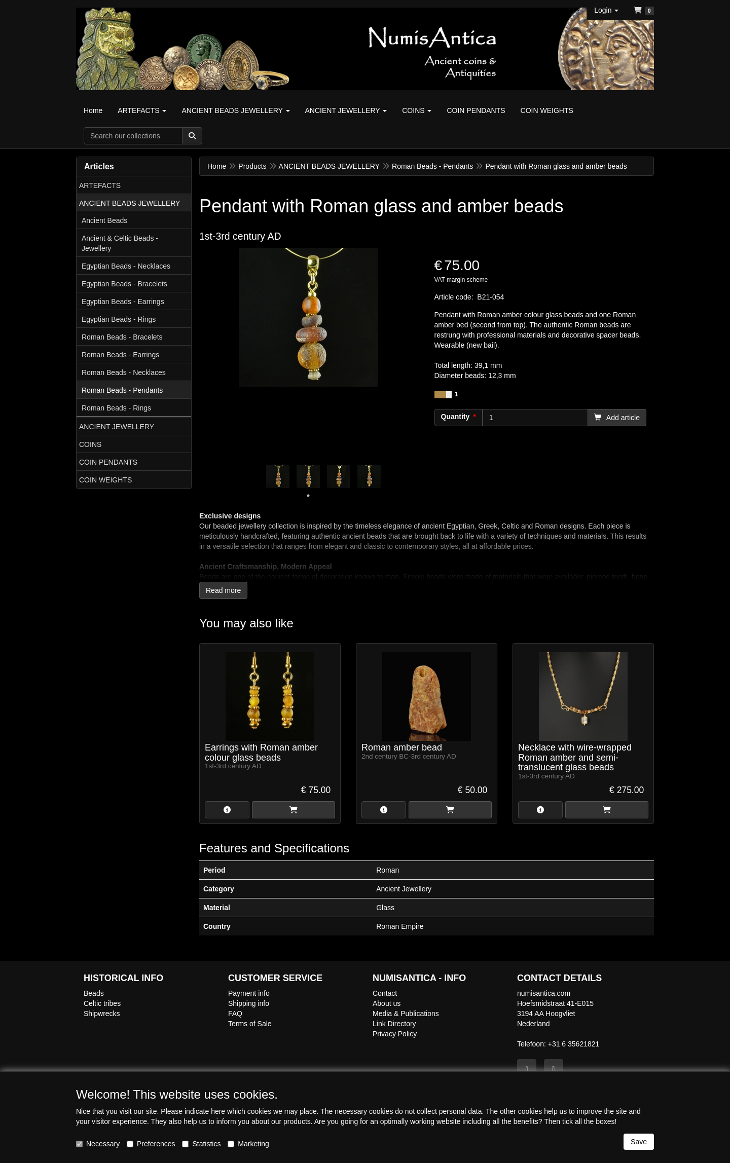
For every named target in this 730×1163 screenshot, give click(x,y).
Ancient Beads (104, 220)
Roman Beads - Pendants (122, 390)
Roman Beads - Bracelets (122, 337)
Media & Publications (406, 1013)
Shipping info (248, 1003)
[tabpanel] (277, 476)
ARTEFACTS (100, 185)
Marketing (248, 1144)
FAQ (235, 1013)
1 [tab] (308, 496)
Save (639, 1142)
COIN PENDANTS (108, 462)
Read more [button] (223, 590)
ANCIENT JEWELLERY (116, 427)
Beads (94, 993)
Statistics (201, 1144)
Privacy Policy (395, 1034)
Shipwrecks (102, 1013)
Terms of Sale (250, 1024)
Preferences (151, 1144)
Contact (385, 993)
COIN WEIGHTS (105, 480)
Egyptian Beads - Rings (119, 319)
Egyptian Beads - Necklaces (126, 266)
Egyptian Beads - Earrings (123, 301)
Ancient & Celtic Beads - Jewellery (120, 243)
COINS (90, 444)
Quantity (455, 416)
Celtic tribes (102, 1003)
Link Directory (394, 1024)
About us (386, 1003)
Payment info (249, 993)
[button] (606, 10)
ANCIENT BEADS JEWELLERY (129, 203)
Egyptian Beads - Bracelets (124, 284)
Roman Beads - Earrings (120, 355)
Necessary (98, 1144)
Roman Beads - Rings (116, 408)
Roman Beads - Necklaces (124, 372)
